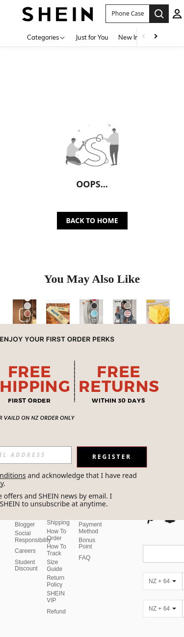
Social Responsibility (33, 525)
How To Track (56, 538)
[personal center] (177, 14)
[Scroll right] (155, 36)
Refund (56, 599)
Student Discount (26, 554)
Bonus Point (87, 532)
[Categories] (46, 36)
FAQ (84, 546)
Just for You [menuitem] (92, 37)
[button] (127, 13)
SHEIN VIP (56, 585)
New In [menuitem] (128, 37)
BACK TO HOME (92, 220)
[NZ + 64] (162, 569)
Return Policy (55, 569)
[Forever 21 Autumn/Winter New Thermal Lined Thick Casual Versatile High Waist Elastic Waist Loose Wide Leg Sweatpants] (91, 315)
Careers (25, 539)
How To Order (56, 523)
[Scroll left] (143, 36)
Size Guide (54, 554)
